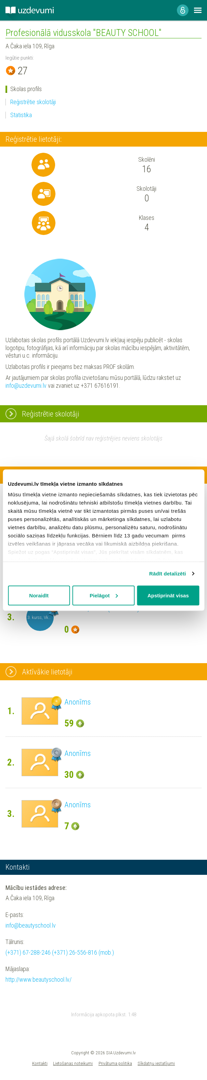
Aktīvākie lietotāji (47, 671)
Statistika (21, 115)
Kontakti (40, 1063)
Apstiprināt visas (168, 595)
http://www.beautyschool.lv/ (38, 979)
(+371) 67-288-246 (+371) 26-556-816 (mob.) (59, 952)
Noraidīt (39, 595)
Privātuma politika (115, 1063)
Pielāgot (104, 595)
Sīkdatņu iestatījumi (156, 1063)
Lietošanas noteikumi (73, 1063)
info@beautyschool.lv (30, 925)
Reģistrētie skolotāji (33, 101)
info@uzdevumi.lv (26, 385)
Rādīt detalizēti (167, 573)
